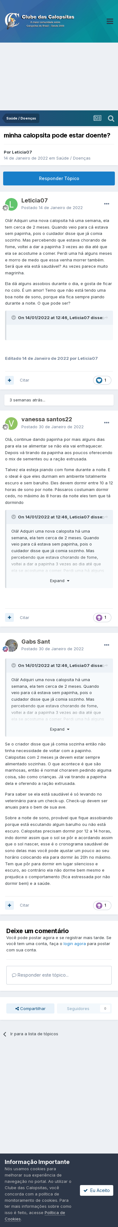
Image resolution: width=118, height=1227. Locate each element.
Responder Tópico (59, 178)
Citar (24, 380)
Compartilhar (30, 1008)
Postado (52, 207)
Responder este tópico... (40, 975)
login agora (75, 943)
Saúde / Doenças (73, 158)
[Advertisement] (59, 76)
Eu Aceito (96, 1190)
